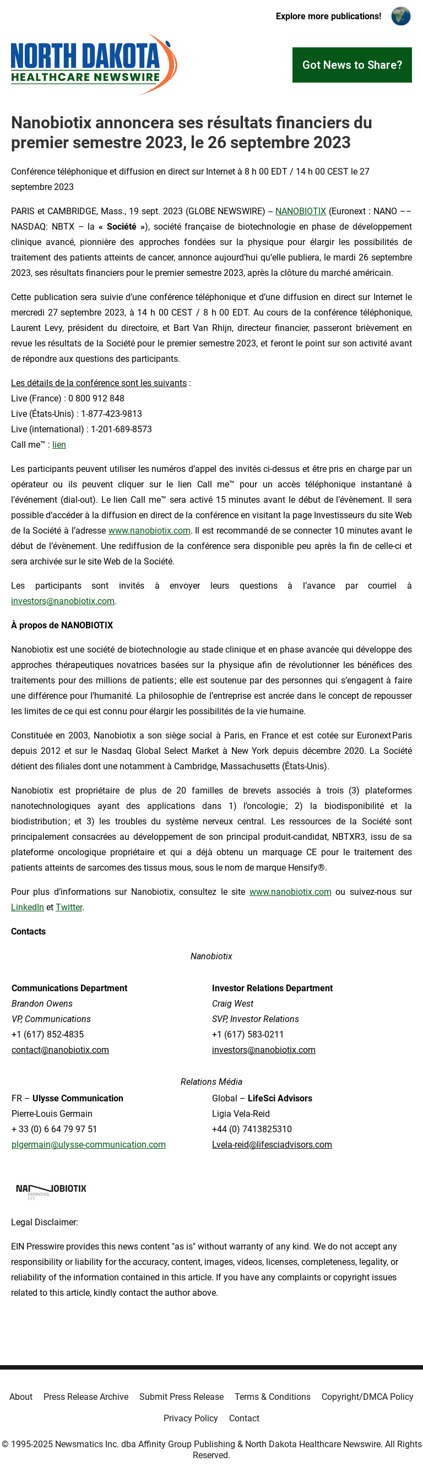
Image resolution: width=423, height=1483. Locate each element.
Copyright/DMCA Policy (368, 1397)
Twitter (69, 907)
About (20, 1397)
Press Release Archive (86, 1397)
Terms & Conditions (273, 1397)
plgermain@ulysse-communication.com (89, 1144)
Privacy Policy (191, 1418)
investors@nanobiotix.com (63, 601)
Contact (244, 1418)
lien (59, 444)
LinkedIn (27, 907)
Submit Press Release (181, 1397)
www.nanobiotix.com (150, 530)
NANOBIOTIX (300, 211)
